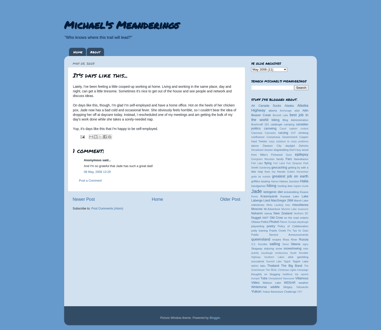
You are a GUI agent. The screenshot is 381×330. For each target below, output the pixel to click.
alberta (272, 110)
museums (303, 209)
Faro (289, 159)
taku (262, 265)
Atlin (306, 110)
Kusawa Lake (289, 196)
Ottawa (255, 221)
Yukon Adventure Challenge (279, 291)
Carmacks (270, 133)
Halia (304, 181)
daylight (290, 145)
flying (267, 163)
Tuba (263, 278)
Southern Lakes (274, 257)
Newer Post (84, 199)
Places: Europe (288, 222)
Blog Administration (295, 120)
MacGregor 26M (282, 200)
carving (283, 133)
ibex (290, 186)
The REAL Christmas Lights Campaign (287, 270)
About (95, 51)
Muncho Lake (288, 209)
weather (303, 282)
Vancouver (288, 278)
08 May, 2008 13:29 (97, 172)
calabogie (277, 124)
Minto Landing (275, 205)
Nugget (256, 217)
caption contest (298, 128)
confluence (258, 137)
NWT (265, 217)
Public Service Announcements (279, 234)
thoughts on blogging (265, 274)
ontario (304, 217)
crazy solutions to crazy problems (288, 141)
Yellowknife (302, 287)
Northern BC (301, 213)
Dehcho (303, 145)
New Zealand (283, 213)
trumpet (255, 278)
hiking (271, 186)
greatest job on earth (290, 176)
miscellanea (300, 205)
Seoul (285, 244)
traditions (288, 274)
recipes (276, 239)
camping (289, 124)
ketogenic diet (273, 192)
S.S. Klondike (259, 244)
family (280, 159)
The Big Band (291, 265)
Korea (254, 196)
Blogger (214, 318)
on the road (291, 217)
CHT (293, 133)
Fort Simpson (294, 163)
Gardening (265, 167)
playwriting (257, 226)
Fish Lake (257, 163)
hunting (281, 186)
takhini (254, 266)
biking (276, 120)
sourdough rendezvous (274, 253)
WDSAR (289, 282)
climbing (303, 132)
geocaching (279, 167)
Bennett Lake (280, 115)
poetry (271, 226)
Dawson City (272, 145)
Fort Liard (279, 163)
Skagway (256, 248)
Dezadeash (257, 150)
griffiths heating (260, 181)
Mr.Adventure (272, 209)
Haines (274, 181)
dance (255, 145)
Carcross (256, 132)
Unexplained (275, 278)
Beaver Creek (261, 115)
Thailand (273, 265)
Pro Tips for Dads (297, 230)
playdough (302, 222)
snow (279, 248)
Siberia (295, 244)
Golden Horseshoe (297, 171)
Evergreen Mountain (263, 159)
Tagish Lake (300, 261)
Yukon (256, 291)
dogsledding (281, 149)
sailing (274, 244)
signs (305, 244)
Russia (304, 239)
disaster (268, 150)
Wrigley (288, 287)
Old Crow (276, 217)
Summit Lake (274, 261)
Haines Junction (289, 181)
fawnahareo (301, 159)
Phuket (274, 222)
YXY (299, 291)
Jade (256, 191)
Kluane (304, 192)
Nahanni (257, 213)
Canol (283, 128)
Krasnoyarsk (268, 196)
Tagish (287, 261)
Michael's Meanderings (121, 24)
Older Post (230, 199)
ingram (297, 186)
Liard (266, 200)
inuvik (305, 186)
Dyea (289, 154)
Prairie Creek (277, 230)
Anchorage (286, 110)
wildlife (275, 287)
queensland (260, 239)
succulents (257, 261)
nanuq (268, 213)
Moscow (256, 209)
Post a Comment (90, 180)
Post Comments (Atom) (107, 208)
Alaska (289, 105)
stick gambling (298, 257)
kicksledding (291, 192)
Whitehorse (259, 287)
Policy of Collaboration (293, 226)
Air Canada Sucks (266, 105)
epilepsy (301, 154)
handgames (258, 186)
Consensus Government (282, 137)
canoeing (270, 128)
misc (287, 205)
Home (77, 51)
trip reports (301, 274)
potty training (259, 230)
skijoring (269, 248)
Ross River (290, 239)
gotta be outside (260, 176)
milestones (257, 204)
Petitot (264, 221)
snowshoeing (293, 248)
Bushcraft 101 (260, 124)
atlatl (297, 110)
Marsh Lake (301, 200)
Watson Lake (272, 282)
